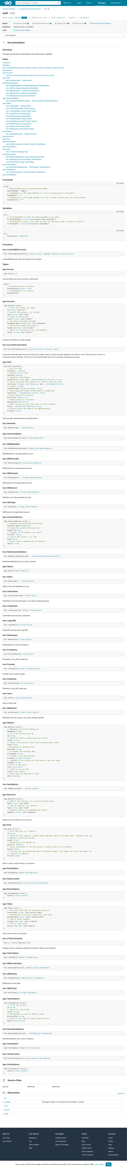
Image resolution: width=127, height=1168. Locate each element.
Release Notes (87, 1148)
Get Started (34, 1134)
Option (21, 371)
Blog (83, 1141)
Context (39, 254)
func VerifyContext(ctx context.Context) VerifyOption (25, 172)
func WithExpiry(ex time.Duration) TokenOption (23, 159)
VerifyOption (52, 384)
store (17, 698)
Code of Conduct (87, 1155)
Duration (28, 978)
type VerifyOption (9, 169)
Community (116, 3)
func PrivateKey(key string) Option (19, 119)
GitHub (110, 1141)
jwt (5, 1098)
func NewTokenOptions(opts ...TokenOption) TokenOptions (28, 167)
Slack (110, 1145)
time (16, 921)
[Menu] (63, 35)
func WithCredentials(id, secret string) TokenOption (25, 157)
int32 (17, 856)
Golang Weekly (113, 1155)
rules (6, 1106)
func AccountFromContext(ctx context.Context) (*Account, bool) (30, 75)
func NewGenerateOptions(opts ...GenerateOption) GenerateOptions (32, 101)
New (31, 219)
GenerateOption (38, 380)
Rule (20, 397)
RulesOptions (31, 873)
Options (19, 375)
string (12, 310)
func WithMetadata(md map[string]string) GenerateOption (27, 85)
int (15, 274)
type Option (7, 103)
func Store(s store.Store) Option (18, 126)
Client (28, 712)
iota (30, 289)
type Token (7, 149)
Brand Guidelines (87, 1151)
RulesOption (20, 406)
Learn (79, 3)
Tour (30, 1141)
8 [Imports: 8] (72, 17)
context (32, 254)
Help (30, 1148)
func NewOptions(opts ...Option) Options (21, 134)
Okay (108, 1164)
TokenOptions (31, 957)
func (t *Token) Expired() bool (17, 152)
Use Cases (6, 1138)
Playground (33, 1138)
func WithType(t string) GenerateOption (21, 96)
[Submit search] (59, 3)
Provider (29, 669)
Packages (102, 3)
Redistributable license (41, 23)
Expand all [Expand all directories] (121, 1093)
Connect (111, 1134)
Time (21, 921)
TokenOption (25, 393)
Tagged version (62, 23)
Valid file (21, 23)
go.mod (22, 23)
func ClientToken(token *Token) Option (20, 108)
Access (22, 289)
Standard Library (60, 1138)
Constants (6, 63)
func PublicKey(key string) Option (18, 124)
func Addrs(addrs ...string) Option (18, 106)
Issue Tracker (86, 1145)
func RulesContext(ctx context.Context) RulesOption (25, 144)
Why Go (67, 3)
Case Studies (7, 1141)
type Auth (6, 78)
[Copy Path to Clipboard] (48, 9)
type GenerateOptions (11, 98)
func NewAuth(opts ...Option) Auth (19, 80)
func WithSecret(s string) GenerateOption (21, 93)
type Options (7, 131)
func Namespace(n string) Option (18, 116)
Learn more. (99, 1164)
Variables (6, 65)
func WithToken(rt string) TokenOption (20, 162)
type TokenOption (9, 154)
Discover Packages (9, 9)
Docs (90, 3)
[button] (14, 23)
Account (55, 254)
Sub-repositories (60, 1141)
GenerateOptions (35, 438)
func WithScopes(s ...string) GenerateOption (22, 91)
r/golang (111, 1148)
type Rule (6, 139)
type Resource (8, 136)
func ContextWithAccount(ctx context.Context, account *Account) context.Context (33, 68)
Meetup (110, 1151)
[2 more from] (2, 1102)
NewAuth (23, 236)
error (59, 380)
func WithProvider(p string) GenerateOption (22, 88)
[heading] (9, 3)
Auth (31, 428)
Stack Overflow (34, 1145)
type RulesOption (9, 141)
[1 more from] (2, 1109)
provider (21, 669)
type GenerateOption (10, 83)
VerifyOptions (33, 1048)
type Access (7, 70)
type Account (7, 73)
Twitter (110, 1138)
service (7, 1110)
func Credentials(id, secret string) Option (21, 111)
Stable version (79, 23)
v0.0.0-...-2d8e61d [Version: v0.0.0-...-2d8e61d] (12, 17)
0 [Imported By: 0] (84, 17)
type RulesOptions (10, 147)
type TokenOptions (10, 164)
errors (26, 219)
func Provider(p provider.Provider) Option (21, 121)
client (22, 712)
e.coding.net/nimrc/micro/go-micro (29, 9)
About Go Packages (62, 1145)
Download (85, 1138)
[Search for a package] (36, 3)
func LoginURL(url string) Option (18, 113)
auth (45, 9)
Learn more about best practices (100, 23)
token (6, 1114)
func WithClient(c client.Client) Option (20, 129)
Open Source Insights (22, 30)
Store (23, 698)
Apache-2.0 (60, 17)
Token (35, 393)
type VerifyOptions (9, 175)
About (84, 1134)
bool (56, 349)
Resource (34, 384)
